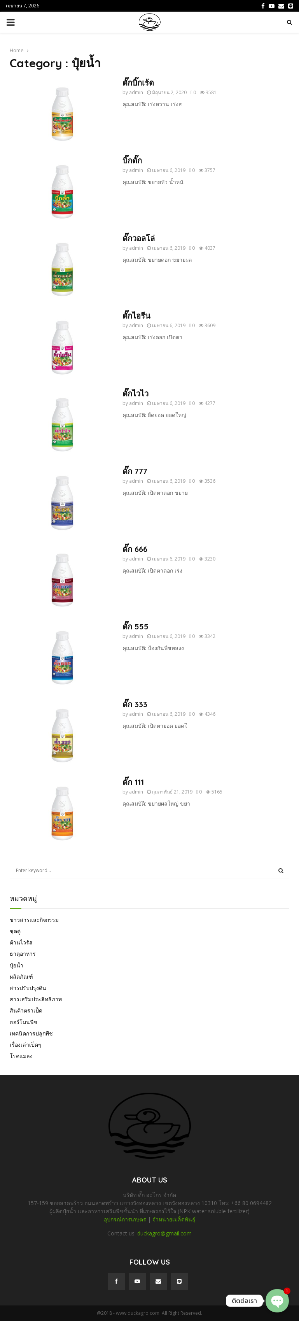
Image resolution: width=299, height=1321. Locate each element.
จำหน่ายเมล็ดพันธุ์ (174, 1219)
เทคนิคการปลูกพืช (31, 1033)
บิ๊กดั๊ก (132, 160)
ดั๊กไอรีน (136, 316)
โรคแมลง (21, 1056)
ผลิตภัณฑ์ (21, 976)
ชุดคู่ (15, 931)
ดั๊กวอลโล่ (138, 238)
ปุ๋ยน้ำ (16, 965)
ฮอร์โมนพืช (23, 1022)
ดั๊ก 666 (134, 549)
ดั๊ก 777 (134, 471)
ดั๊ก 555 (135, 626)
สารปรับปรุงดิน (28, 988)
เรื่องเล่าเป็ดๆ (25, 1044)
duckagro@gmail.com (164, 1233)
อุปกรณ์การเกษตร (125, 1219)
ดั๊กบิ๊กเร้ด (138, 83)
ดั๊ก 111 (133, 782)
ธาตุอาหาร (23, 953)
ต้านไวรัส (21, 942)
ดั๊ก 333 (134, 704)
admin (136, 92)
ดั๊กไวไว (135, 393)
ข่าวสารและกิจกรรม (34, 919)
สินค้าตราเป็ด (26, 1010)
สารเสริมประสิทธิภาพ (36, 999)
